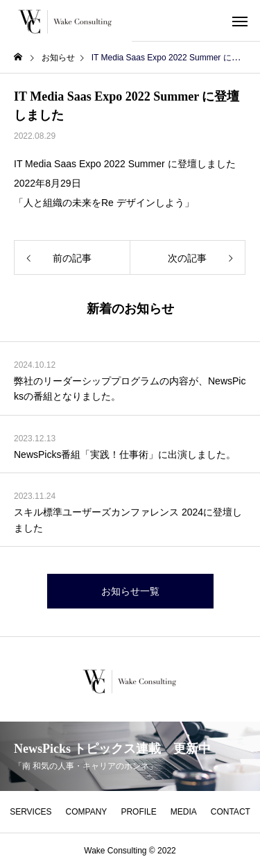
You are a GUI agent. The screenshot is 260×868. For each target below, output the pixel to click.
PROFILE (138, 812)
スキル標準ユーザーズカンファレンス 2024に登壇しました (128, 520)
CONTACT (230, 812)
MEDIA (184, 812)
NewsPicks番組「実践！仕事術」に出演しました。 (125, 454)
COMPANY (86, 812)
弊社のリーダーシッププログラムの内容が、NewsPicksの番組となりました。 (129, 388)
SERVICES (30, 812)
